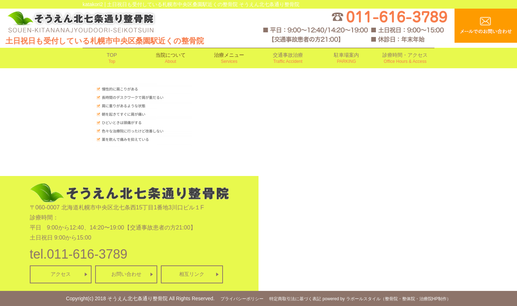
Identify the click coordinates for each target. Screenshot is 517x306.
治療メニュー (229, 58)
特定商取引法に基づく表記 (295, 298)
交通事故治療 (287, 58)
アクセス (61, 274)
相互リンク (191, 274)
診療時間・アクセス (405, 58)
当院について (170, 58)
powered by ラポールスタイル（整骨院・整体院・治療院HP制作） (386, 298)
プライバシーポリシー (242, 298)
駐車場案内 (346, 58)
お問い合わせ (126, 274)
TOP (112, 58)
